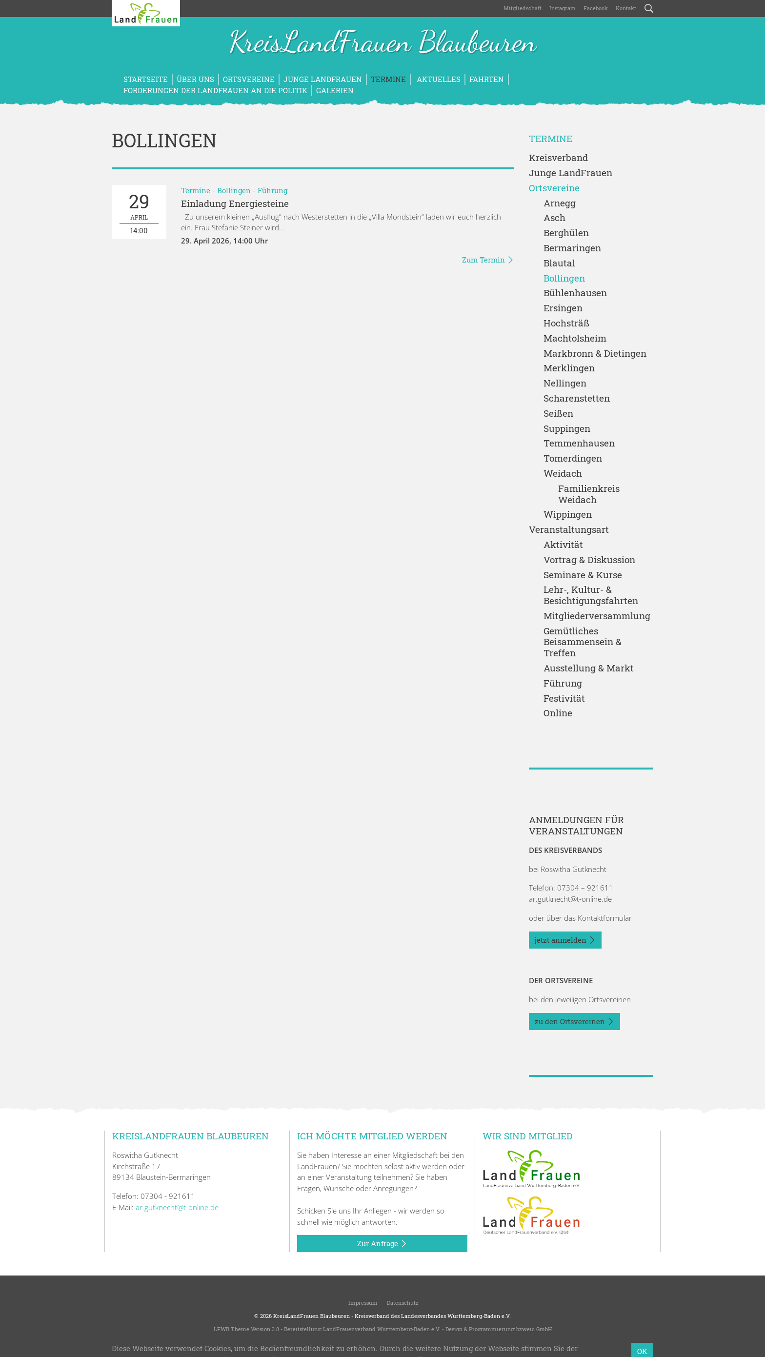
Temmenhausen (579, 443)
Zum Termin (488, 260)
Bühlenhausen (575, 293)
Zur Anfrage (382, 1243)
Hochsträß (566, 323)
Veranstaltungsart (569, 529)
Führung (272, 190)
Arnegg (560, 203)
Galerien (335, 90)
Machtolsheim (575, 338)
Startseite (145, 79)
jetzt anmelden (565, 940)
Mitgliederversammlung (597, 616)
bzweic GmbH (534, 1329)
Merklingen (569, 368)
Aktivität (563, 544)
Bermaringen (572, 248)
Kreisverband (558, 157)
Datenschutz (402, 1302)
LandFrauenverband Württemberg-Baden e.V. (382, 1329)
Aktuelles (438, 79)
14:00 (139, 212)
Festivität (564, 698)
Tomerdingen (573, 458)
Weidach (563, 473)
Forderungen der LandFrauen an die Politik (215, 90)
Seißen (558, 413)
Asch (554, 217)
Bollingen (234, 190)
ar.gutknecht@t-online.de (570, 899)
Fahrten (486, 79)
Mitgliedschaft (522, 8)
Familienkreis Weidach (589, 494)
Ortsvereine (249, 79)
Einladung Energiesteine (235, 203)
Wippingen (568, 514)
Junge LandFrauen (322, 79)
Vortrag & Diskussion (589, 560)
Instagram (562, 8)
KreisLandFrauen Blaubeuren (382, 43)
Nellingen (565, 383)
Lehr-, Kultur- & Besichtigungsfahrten (591, 595)
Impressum (362, 1302)
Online (558, 713)
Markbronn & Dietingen (595, 353)
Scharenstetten (577, 398)
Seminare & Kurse (583, 575)
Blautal (559, 263)
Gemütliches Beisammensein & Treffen (583, 642)
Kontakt (626, 8)
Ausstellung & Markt (589, 668)
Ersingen (563, 308)
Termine (388, 79)
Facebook (596, 8)
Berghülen (566, 233)
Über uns (195, 79)
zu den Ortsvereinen (574, 1021)
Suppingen (567, 428)
